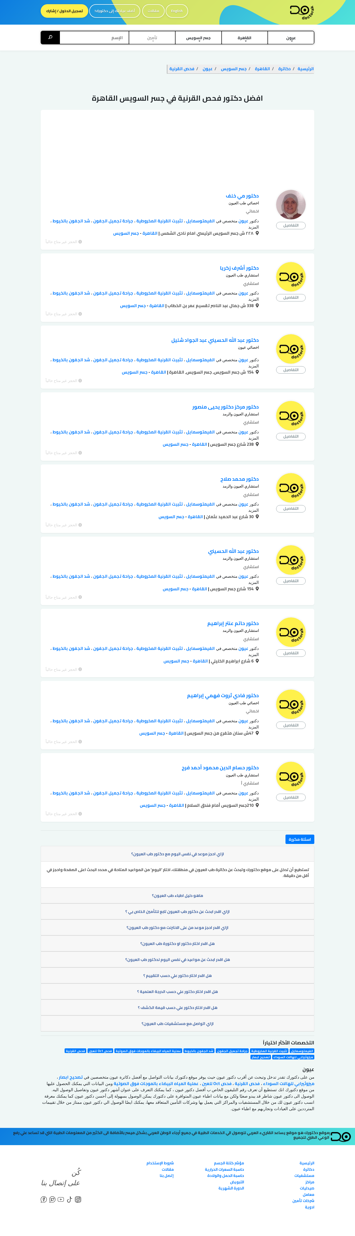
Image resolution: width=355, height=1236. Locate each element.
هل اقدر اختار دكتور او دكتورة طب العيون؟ (177, 915)
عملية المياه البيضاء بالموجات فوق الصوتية (148, 1022)
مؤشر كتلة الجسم (229, 1134)
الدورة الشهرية (231, 1159)
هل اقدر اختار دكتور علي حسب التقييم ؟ (177, 947)
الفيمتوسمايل (200, 221)
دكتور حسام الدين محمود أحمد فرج (220, 742)
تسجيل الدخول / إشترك (64, 11)
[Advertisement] (177, 144)
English (177, 11)
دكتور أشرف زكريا (239, 264)
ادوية (309, 1178)
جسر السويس (126, 233)
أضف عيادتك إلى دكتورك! (115, 11)
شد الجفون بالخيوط (71, 221)
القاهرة (150, 233)
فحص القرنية (75, 1022)
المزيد (253, 227)
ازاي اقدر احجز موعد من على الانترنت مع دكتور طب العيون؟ (177, 899)
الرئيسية (307, 1134)
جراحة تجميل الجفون (112, 221)
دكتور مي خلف (242, 195)
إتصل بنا (167, 1147)
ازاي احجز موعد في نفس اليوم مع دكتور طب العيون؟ (177, 825)
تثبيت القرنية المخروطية (159, 221)
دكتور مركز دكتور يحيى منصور (225, 397)
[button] (291, 37)
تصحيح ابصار (261, 1028)
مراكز (309, 1153)
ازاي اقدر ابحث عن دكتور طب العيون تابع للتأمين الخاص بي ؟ (177, 883)
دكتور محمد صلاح (239, 466)
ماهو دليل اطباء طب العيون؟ (177, 867)
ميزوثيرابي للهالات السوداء (293, 1028)
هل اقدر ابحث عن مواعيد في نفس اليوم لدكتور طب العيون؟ (177, 931)
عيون (242, 221)
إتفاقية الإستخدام (65, 1224)
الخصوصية (90, 1224)
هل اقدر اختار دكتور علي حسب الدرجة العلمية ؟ (177, 963)
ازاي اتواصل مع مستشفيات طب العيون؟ (178, 995)
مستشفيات (304, 1147)
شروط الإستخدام (160, 1134)
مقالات (153, 11)
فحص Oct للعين (100, 1022)
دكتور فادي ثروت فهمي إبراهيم (223, 673)
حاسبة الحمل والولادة (225, 1147)
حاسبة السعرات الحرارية (224, 1141)
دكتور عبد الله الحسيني (233, 535)
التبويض (237, 1153)
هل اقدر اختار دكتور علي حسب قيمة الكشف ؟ (177, 979)
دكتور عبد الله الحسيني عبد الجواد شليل (215, 333)
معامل (308, 1166)
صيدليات (307, 1159)
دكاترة (308, 1141)
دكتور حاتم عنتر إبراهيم (233, 604)
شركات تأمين (303, 1172)
